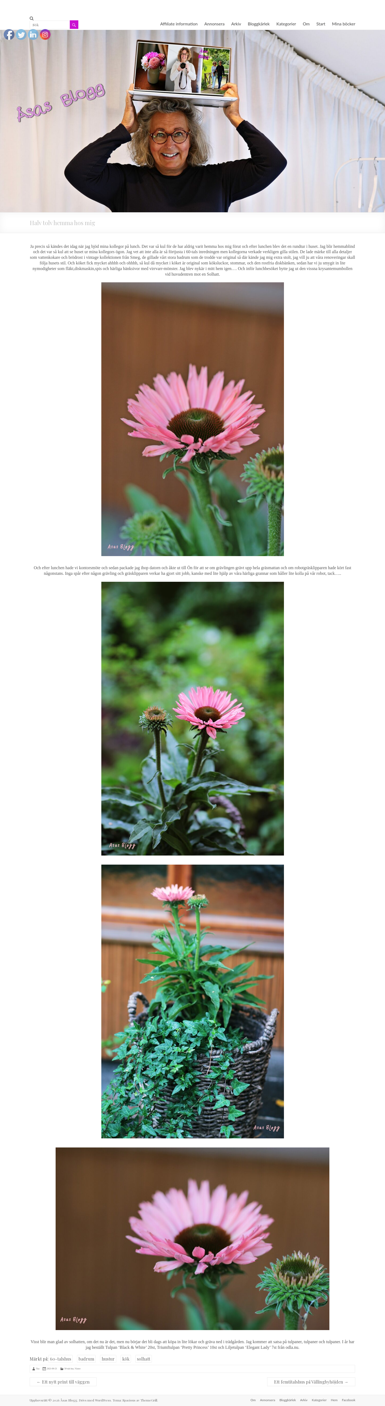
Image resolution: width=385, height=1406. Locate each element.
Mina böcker (343, 23)
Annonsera (214, 23)
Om (306, 23)
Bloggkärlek (259, 23)
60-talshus (60, 1359)
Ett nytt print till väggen (63, 1382)
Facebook (348, 1400)
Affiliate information (179, 23)
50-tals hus (69, 1368)
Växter (78, 1368)
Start (320, 23)
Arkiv (236, 23)
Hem (334, 1400)
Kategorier (286, 23)
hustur (108, 1359)
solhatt (143, 1359)
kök (125, 1359)
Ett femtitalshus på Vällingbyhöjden (311, 1382)
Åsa (37, 1368)
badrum (86, 1359)
